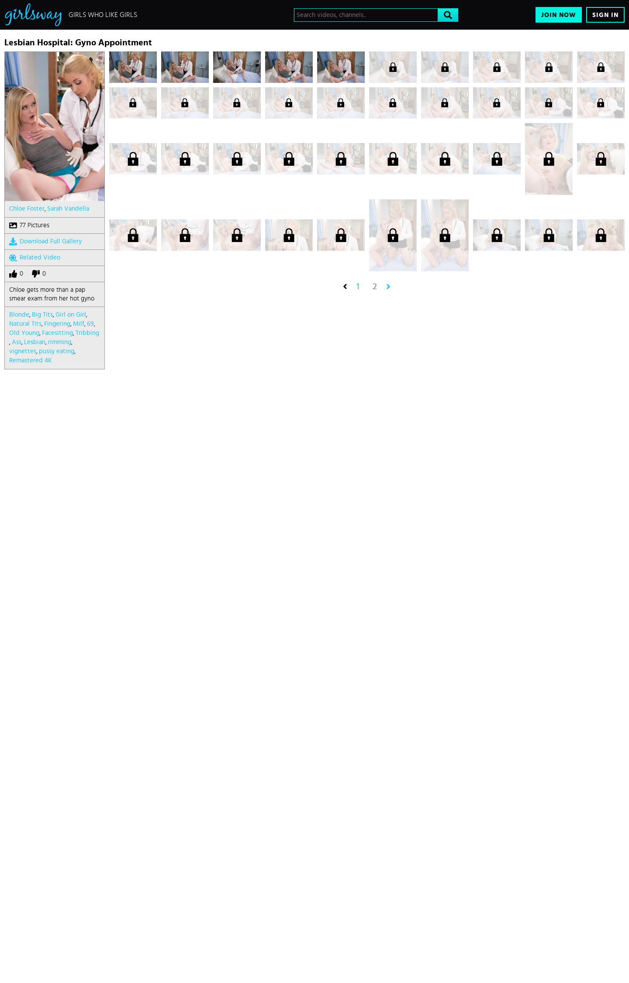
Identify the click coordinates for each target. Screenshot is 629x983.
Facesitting (57, 333)
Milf (78, 324)
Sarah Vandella (68, 208)
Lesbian (34, 342)
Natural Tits (25, 324)
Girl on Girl (70, 314)
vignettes (22, 351)
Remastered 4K (30, 360)
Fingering (57, 324)
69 (90, 324)
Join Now (558, 15)
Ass (16, 342)
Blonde (19, 314)
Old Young (24, 333)
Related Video (34, 258)
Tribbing (87, 333)
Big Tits (42, 314)
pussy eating (56, 351)
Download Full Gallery (45, 242)
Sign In (605, 15)
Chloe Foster (27, 208)
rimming (59, 342)
